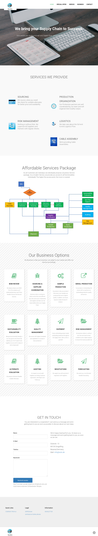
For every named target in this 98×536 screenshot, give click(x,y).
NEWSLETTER (49, 511)
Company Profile (10, 511)
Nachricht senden (23, 480)
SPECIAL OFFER (61, 4)
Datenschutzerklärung (33, 514)
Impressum (28, 511)
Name (15, 433)
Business (80, 4)
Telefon (15, 449)
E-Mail (15, 441)
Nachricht (16, 458)
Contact (90, 4)
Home (52, 4)
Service (71, 4)
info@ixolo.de (59, 452)
